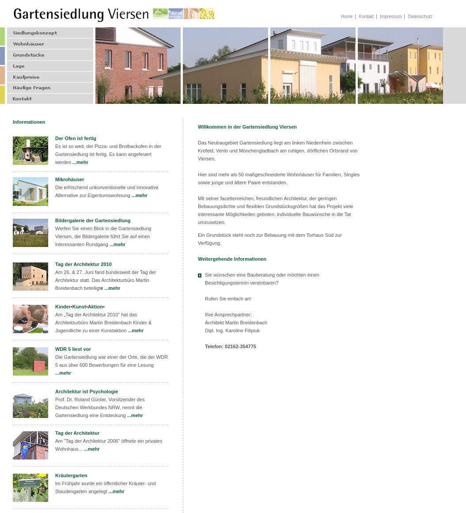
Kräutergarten (71, 475)
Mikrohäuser (69, 179)
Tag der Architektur (77, 433)
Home (347, 16)
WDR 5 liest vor (73, 349)
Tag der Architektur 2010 (83, 264)
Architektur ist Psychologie (86, 391)
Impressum (391, 16)
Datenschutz (420, 16)
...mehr (80, 162)
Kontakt (366, 16)
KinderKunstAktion (80, 306)
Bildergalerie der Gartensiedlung (93, 220)
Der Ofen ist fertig (75, 138)
